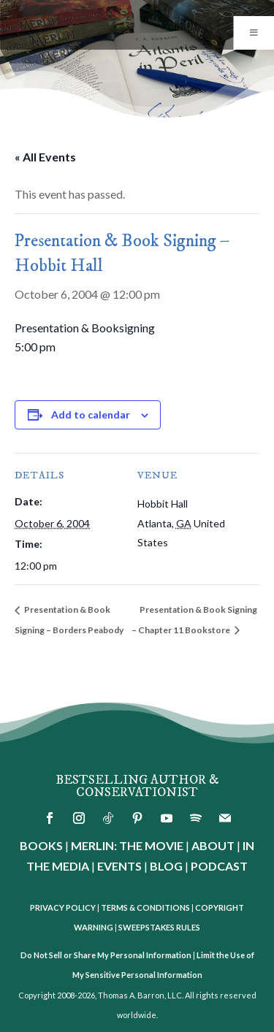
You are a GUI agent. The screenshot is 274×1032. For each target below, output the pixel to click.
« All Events (45, 157)
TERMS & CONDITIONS (145, 907)
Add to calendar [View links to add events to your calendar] (90, 414)
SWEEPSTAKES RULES (159, 927)
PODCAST (219, 866)
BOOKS (41, 845)
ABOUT (213, 845)
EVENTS (119, 866)
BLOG (166, 866)
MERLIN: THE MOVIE (127, 845)
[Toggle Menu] (253, 33)
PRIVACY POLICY (63, 907)
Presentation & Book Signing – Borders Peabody (69, 619)
